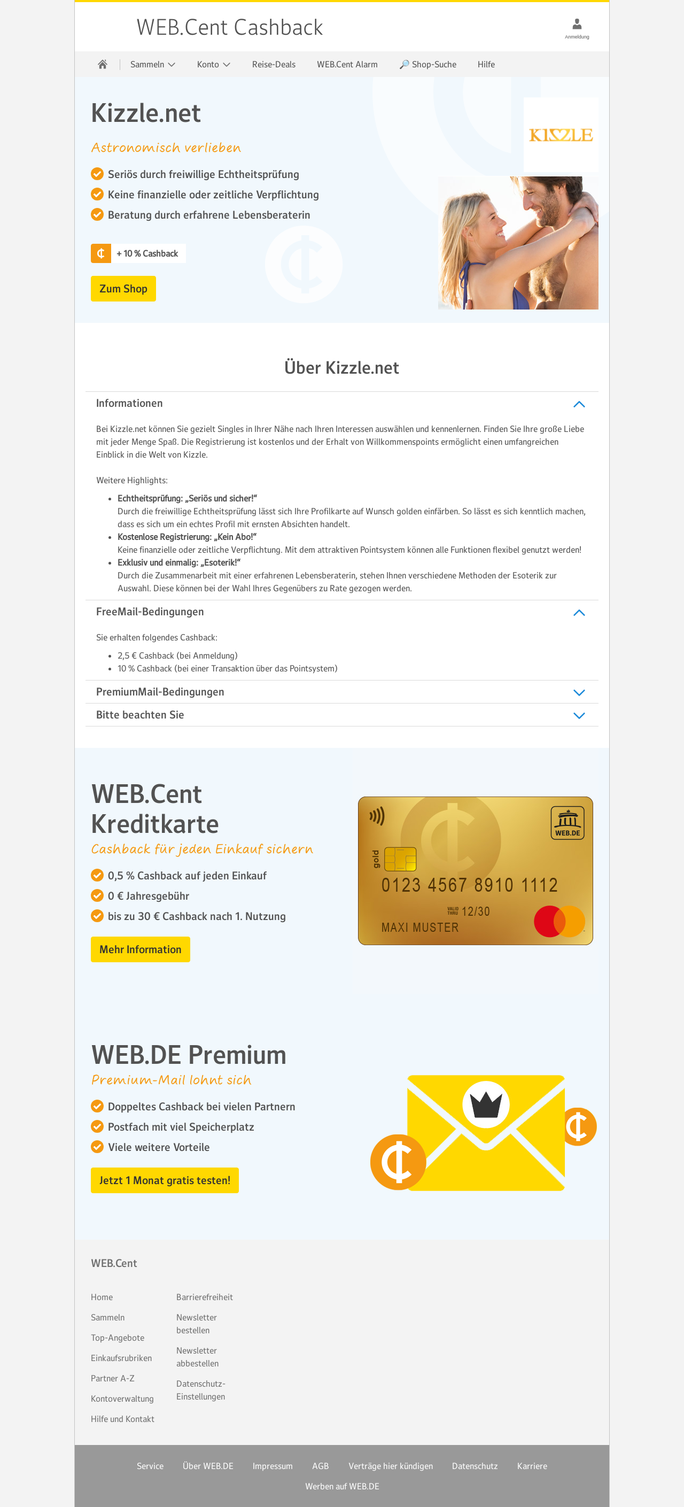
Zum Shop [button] (123, 289)
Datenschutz (475, 1465)
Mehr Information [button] (140, 949)
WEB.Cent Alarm (347, 64)
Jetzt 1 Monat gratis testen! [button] (164, 1180)
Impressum (273, 1465)
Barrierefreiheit (204, 1297)
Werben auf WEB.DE (342, 1486)
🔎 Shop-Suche (427, 64)
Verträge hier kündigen (390, 1465)
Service (150, 1465)
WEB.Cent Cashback (106, 27)
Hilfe (486, 64)
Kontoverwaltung (122, 1398)
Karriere (532, 1465)
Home (102, 1297)
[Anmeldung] (577, 23)
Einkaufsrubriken (121, 1358)
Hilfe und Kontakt (122, 1418)
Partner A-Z (113, 1378)
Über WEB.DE (208, 1465)
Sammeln (108, 1317)
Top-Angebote (117, 1337)
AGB (320, 1465)
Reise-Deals (274, 64)
